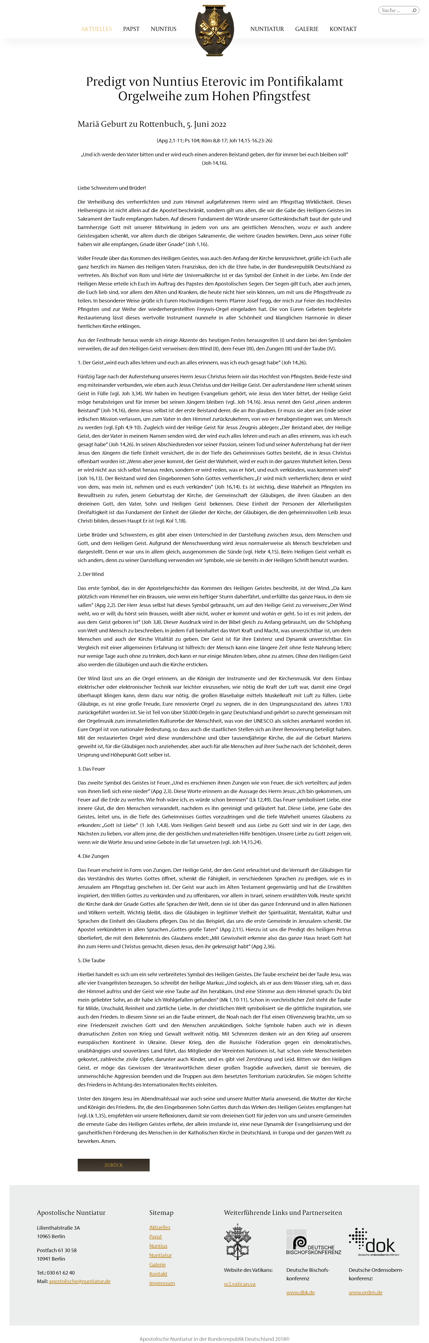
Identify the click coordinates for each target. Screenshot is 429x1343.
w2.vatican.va (240, 1283)
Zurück (114, 1165)
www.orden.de (365, 1292)
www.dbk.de (300, 1292)
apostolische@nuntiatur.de (80, 1281)
